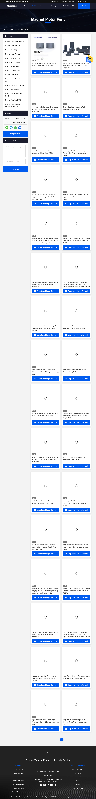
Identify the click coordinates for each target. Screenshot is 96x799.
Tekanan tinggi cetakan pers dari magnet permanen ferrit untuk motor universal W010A (76, 241)
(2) (13, 66)
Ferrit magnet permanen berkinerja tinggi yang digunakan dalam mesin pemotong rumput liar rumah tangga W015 (45, 241)
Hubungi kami (54, 6)
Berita (77, 780)
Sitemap (77, 784)
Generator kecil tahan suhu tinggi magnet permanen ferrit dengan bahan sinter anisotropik (45, 109)
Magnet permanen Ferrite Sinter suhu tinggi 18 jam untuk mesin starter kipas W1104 (75, 197)
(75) (13, 100)
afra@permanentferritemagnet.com (62, 1)
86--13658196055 (84, 1)
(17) (11, 50)
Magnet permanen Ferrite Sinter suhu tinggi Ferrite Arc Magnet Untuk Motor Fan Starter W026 (44, 197)
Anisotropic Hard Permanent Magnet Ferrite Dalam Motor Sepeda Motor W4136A (75, 153)
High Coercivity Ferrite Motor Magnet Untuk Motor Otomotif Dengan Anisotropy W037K (45, 372)
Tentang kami (42, 6)
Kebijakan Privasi (78, 788)
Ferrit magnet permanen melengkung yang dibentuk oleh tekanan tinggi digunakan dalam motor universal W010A (76, 284)
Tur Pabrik (78, 773)
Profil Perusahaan (77, 769)
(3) (12, 62)
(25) (13, 46)
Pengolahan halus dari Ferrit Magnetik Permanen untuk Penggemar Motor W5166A (44, 328)
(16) (13, 54)
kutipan (83, 6)
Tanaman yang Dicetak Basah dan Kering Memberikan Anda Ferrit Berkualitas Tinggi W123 (76, 65)
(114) (14, 95)
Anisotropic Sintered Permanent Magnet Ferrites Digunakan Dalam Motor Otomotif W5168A (45, 284)
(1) (13, 58)
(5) (13, 70)
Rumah (24, 6)
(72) (13, 89)
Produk (32, 6)
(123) (13, 105)
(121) (15, 41)
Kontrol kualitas (77, 777)
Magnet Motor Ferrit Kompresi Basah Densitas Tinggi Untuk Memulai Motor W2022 (75, 372)
